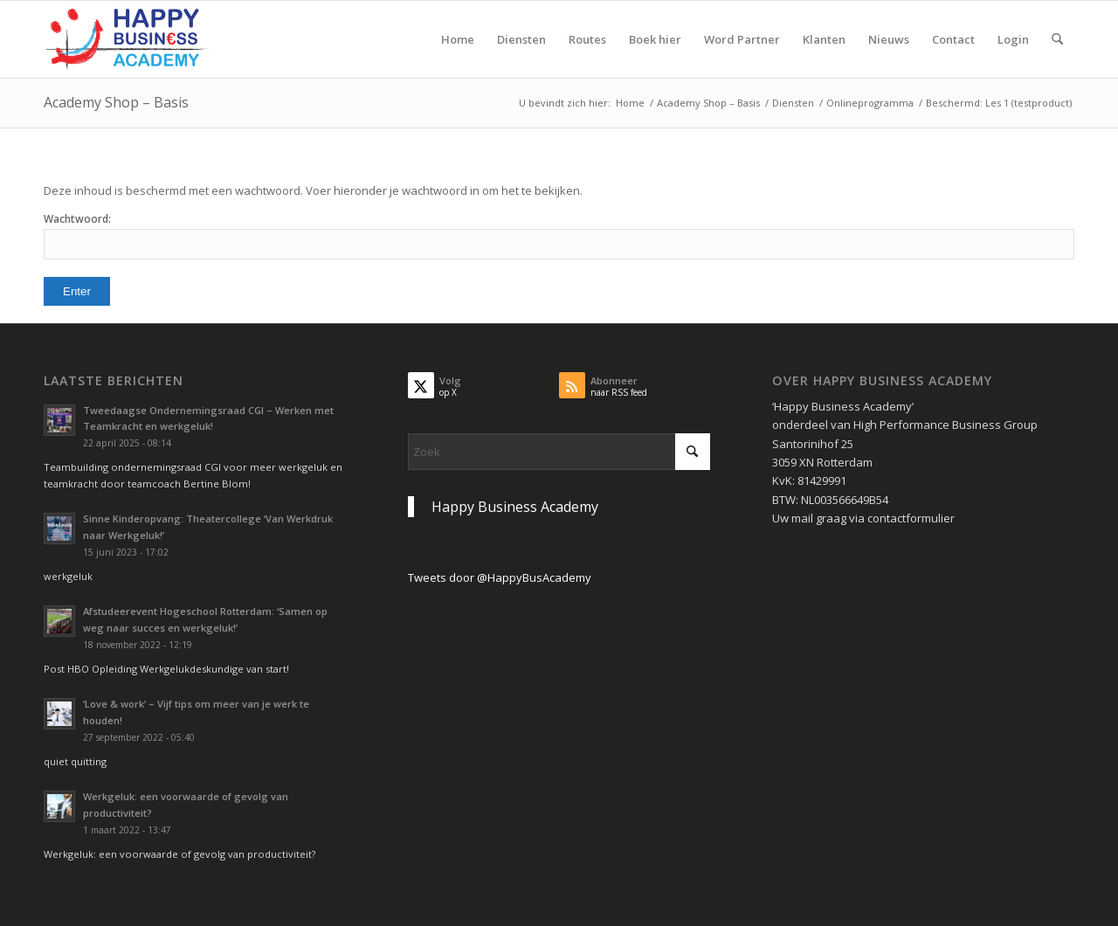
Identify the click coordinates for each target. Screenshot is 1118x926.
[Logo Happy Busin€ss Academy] (127, 39)
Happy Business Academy (514, 506)
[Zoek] (1057, 39)
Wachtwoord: (559, 235)
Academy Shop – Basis (116, 102)
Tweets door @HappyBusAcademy (499, 577)
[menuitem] (458, 39)
